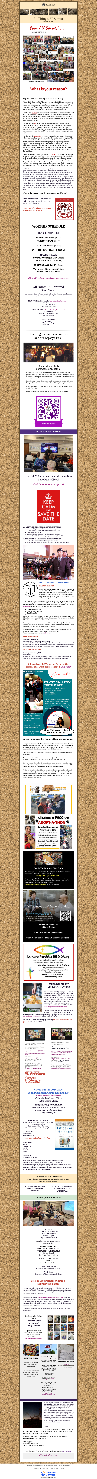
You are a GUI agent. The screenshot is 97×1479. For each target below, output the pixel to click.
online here (26, 606)
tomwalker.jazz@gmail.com (61, 1068)
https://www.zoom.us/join (31, 1058)
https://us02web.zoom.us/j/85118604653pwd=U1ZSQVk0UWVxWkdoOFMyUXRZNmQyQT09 (61, 1053)
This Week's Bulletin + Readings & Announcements (48, 278)
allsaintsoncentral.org (48, 1394)
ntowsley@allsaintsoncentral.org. (34, 1438)
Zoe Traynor (46, 633)
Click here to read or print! (48, 484)
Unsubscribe (36, 1468)
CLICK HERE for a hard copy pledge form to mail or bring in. (37, 209)
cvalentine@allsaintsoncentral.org (51, 1297)
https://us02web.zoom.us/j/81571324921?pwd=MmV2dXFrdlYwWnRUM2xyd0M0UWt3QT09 (35, 1052)
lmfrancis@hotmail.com (31, 1016)
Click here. (48, 1380)
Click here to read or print (48, 1095)
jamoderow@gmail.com (33, 1068)
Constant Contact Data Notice (56, 1468)
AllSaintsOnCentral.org (48, 1455)
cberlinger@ (48, 1393)
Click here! (66, 667)
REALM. (52, 1378)
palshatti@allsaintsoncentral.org (35, 884)
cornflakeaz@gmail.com (33, 1338)
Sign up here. (66, 1451)
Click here (66, 1364)
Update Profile (44, 1468)
